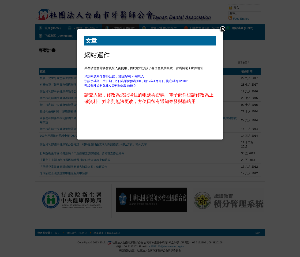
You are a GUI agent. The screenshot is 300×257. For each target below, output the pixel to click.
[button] (222, 29)
